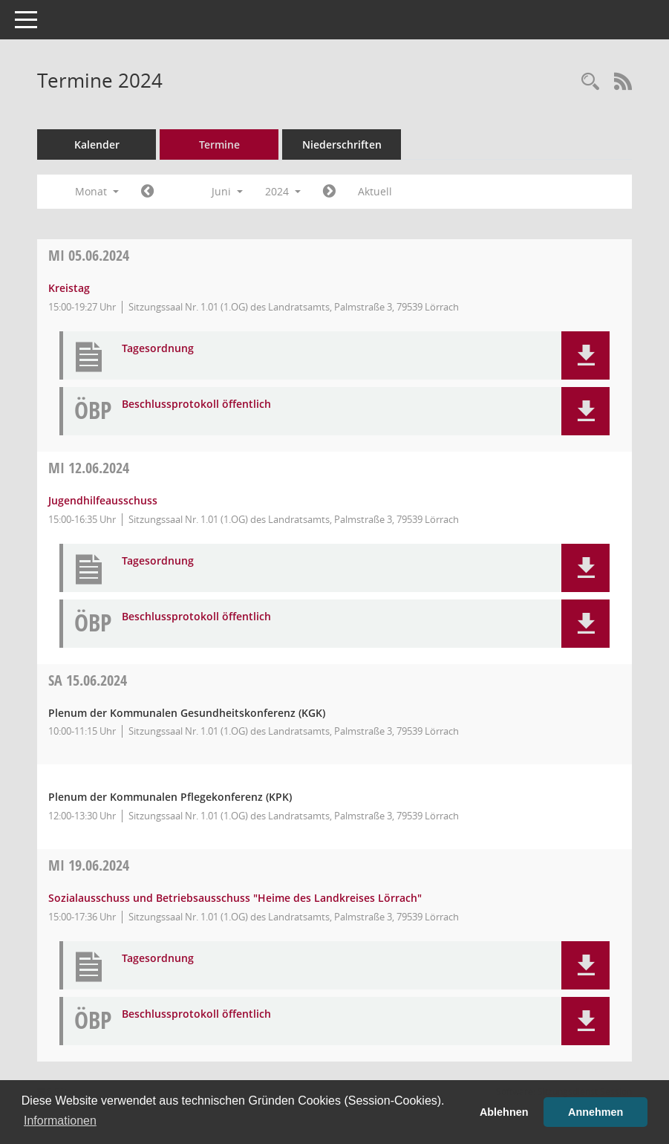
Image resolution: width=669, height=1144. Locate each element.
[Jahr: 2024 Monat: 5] (147, 191)
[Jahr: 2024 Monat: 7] (329, 191)
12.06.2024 (88, 468)
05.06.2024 (88, 255)
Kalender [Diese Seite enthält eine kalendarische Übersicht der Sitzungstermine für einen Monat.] (97, 144)
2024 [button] (283, 191)
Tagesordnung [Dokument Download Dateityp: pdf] (158, 348)
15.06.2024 (87, 680)
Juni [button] (227, 191)
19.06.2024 (88, 865)
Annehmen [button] (595, 1112)
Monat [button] (97, 191)
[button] (585, 355)
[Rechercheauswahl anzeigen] (590, 82)
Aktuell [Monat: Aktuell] (375, 191)
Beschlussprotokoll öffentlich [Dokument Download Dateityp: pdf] (196, 404)
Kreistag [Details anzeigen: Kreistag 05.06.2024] (69, 288)
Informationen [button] (60, 1120)
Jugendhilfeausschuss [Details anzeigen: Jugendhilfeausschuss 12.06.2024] (102, 500)
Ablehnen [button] (504, 1112)
